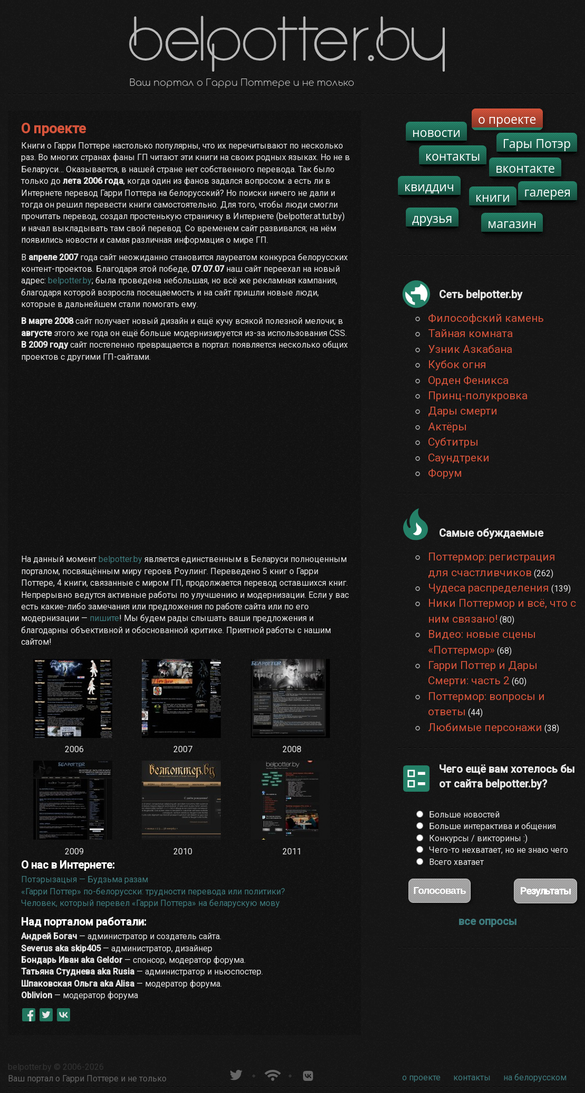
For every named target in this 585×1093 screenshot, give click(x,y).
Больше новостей (464, 815)
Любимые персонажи (485, 727)
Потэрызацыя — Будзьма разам (84, 879)
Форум (445, 473)
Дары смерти (463, 411)
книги (492, 197)
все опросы (488, 921)
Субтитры (453, 442)
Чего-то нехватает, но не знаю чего (498, 850)
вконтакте (525, 168)
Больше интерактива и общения (492, 826)
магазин (512, 223)
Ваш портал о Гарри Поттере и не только (87, 1079)
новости (436, 132)
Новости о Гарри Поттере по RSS (272, 1074)
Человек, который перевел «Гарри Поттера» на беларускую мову (150, 903)
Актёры (447, 426)
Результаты (545, 891)
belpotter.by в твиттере (235, 1074)
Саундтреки (459, 457)
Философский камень (486, 318)
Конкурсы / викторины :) (478, 838)
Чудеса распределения (488, 588)
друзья (432, 218)
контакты (452, 155)
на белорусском (535, 1077)
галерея (547, 191)
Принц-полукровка (478, 395)
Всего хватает (456, 862)
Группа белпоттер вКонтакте (308, 1074)
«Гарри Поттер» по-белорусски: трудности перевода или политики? (153, 892)
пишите (104, 618)
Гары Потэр (537, 143)
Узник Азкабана (470, 349)
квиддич (429, 186)
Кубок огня (457, 364)
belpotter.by (70, 280)
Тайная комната (470, 333)
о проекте (507, 119)
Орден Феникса (468, 380)
